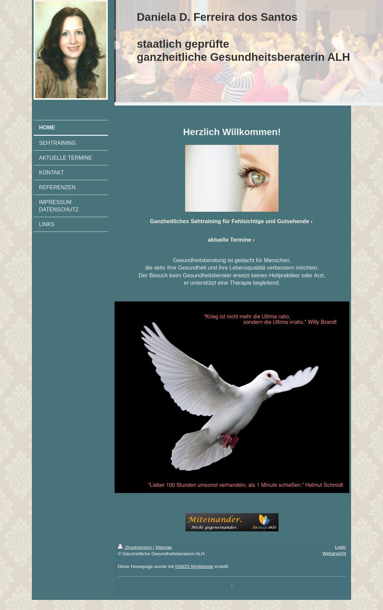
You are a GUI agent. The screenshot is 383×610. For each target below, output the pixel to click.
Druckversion (135, 547)
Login (340, 547)
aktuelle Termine (229, 240)
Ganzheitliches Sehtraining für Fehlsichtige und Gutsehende (229, 221)
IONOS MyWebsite (194, 566)
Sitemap (163, 547)
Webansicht (334, 553)
